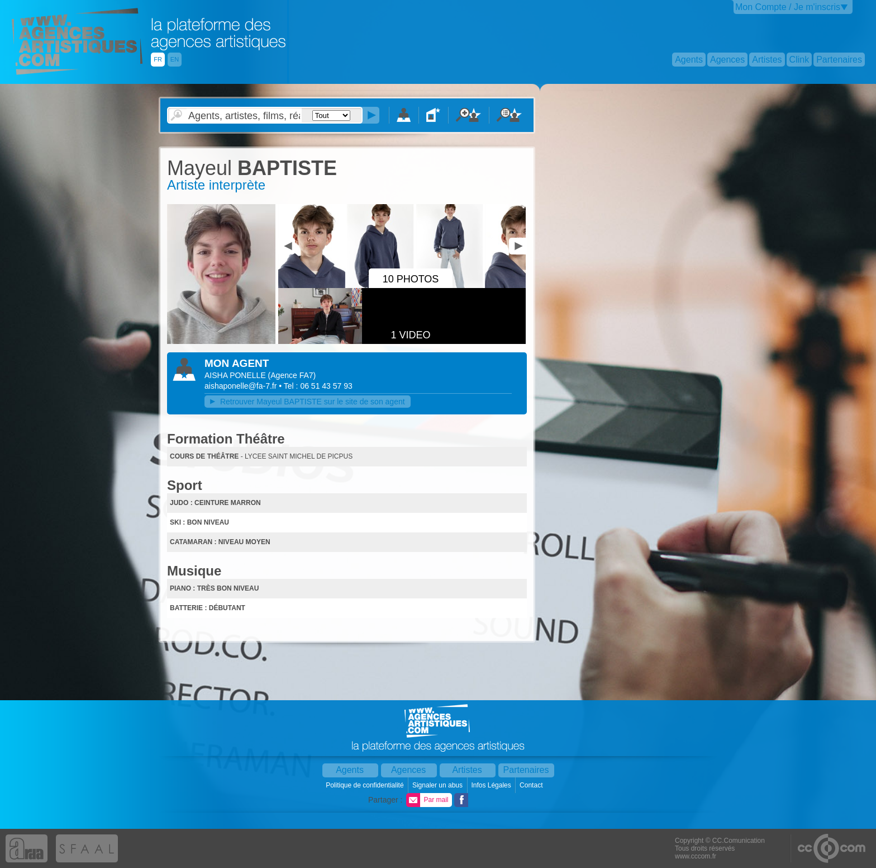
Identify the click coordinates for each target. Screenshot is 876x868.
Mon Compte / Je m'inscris (787, 7)
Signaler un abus (438, 785)
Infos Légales (492, 785)
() (292, 375)
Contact (532, 785)
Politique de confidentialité (366, 785)
